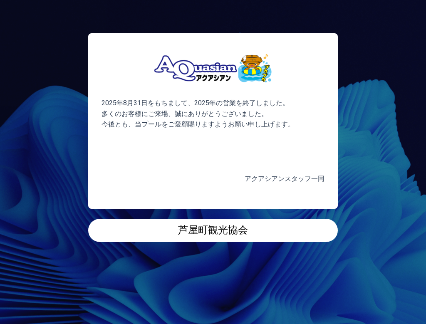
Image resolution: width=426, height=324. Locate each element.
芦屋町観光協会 (213, 230)
